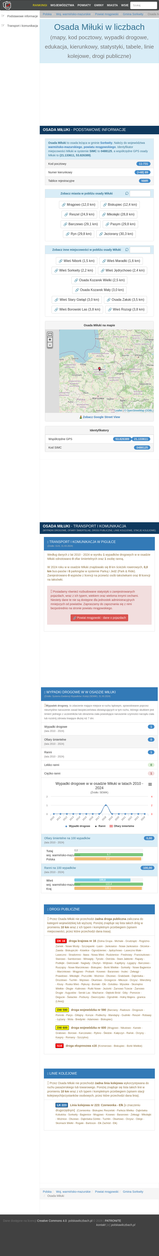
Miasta (112, 5)
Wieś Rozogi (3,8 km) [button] (126, 309)
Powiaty (84, 5)
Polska (47, 14)
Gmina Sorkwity (132, 14)
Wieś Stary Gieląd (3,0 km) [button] (76, 300)
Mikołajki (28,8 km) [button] (118, 214)
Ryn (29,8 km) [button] (79, 234)
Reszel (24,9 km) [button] (79, 214)
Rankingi (40, 5)
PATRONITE (113, 1220)
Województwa (62, 5)
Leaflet (118, 410)
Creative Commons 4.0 (52, 1220)
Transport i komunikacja (22, 25)
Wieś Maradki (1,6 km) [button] (121, 261)
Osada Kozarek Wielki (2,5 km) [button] (99, 280)
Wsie (125, 5)
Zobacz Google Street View (101, 417)
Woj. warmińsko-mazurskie (73, 14)
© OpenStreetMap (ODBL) (138, 410)
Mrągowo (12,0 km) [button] (78, 205)
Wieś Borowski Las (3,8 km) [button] (77, 309)
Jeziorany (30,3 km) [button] (116, 234)
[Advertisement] (21, 55)
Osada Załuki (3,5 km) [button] (125, 300)
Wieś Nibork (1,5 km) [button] (77, 261)
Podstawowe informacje (22, 16)
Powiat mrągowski (106, 14)
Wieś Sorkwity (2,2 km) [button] (73, 270)
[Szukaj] (143, 5)
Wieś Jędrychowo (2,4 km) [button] (123, 270)
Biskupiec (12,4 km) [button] (120, 205)
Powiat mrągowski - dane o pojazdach (99, 618)
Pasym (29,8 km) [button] (120, 224)
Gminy (99, 5)
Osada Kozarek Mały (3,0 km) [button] (99, 290)
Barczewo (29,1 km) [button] (80, 224)
